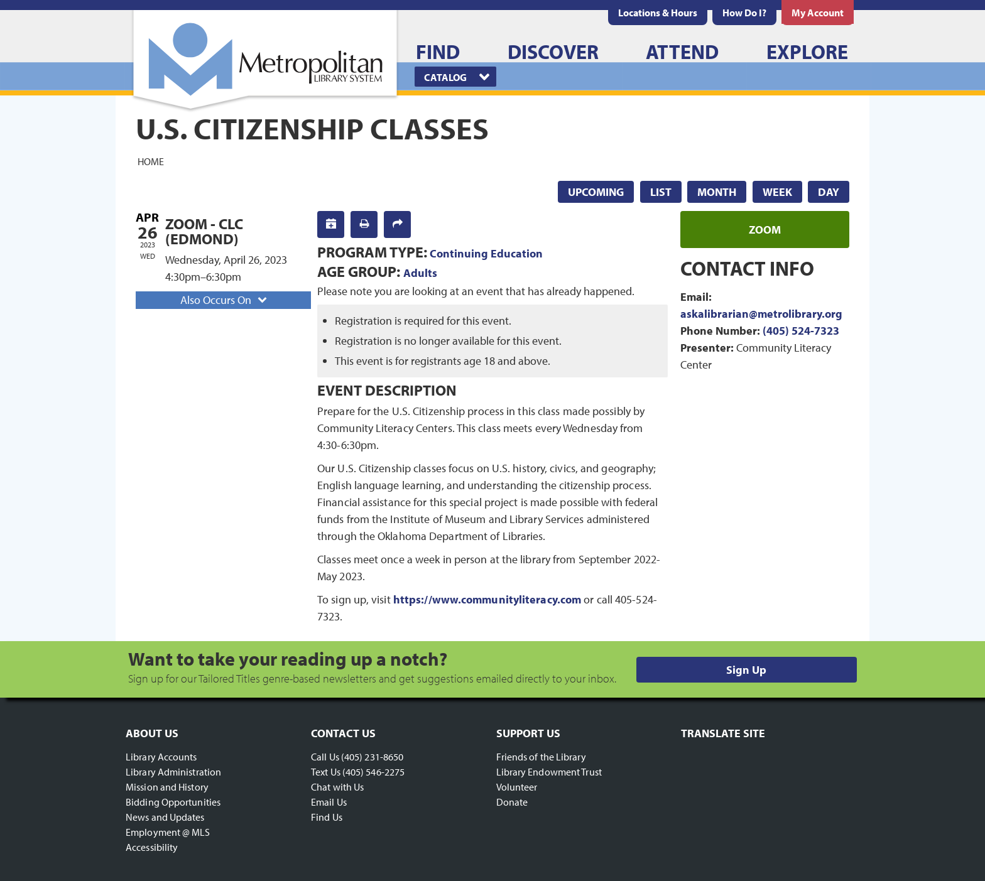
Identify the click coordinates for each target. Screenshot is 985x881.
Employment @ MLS (168, 832)
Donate (512, 802)
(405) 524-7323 (801, 330)
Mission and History (167, 787)
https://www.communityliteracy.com (487, 599)
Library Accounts (161, 756)
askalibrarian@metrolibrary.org (761, 313)
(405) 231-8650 (372, 756)
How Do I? (744, 12)
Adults (420, 273)
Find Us (326, 817)
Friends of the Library (541, 756)
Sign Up (746, 669)
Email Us (329, 802)
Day (828, 192)
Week (777, 192)
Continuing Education (486, 253)
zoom (765, 229)
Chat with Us (337, 787)
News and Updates (165, 817)
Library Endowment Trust (549, 771)
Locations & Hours (657, 12)
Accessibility (152, 847)
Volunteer (517, 787)
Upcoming (596, 192)
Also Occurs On (224, 300)
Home (151, 160)
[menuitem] (657, 12)
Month (716, 192)
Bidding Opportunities (173, 802)
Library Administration (173, 771)
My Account (818, 12)
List (661, 192)
